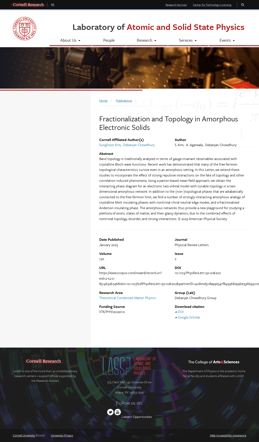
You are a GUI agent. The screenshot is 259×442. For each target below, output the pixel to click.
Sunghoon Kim (110, 144)
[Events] (227, 40)
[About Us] (70, 40)
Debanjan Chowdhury (139, 144)
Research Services (176, 5)
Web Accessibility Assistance (228, 435)
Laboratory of (158, 27)
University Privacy (62, 435)
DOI (181, 311)
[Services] (188, 40)
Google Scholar (189, 317)
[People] (108, 40)
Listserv (127, 416)
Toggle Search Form (242, 4)
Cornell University (24, 435)
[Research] (147, 40)
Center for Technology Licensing (212, 5)
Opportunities (142, 416)
